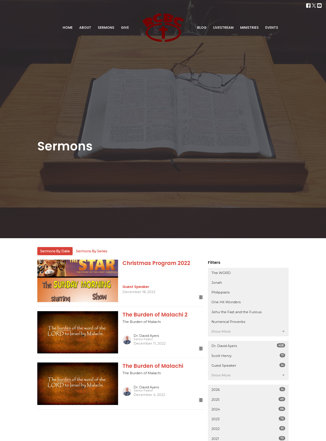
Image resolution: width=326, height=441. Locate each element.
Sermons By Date (55, 251)
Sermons (106, 27)
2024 (248, 409)
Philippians (220, 292)
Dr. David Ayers (248, 345)
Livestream (223, 27)
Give (125, 27)
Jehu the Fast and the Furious (236, 312)
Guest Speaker (248, 365)
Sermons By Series (91, 251)
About (85, 27)
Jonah (216, 282)
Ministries (249, 27)
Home (68, 27)
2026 (248, 389)
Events (271, 27)
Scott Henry (248, 355)
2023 (248, 418)
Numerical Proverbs (228, 322)
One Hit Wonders (226, 302)
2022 (248, 428)
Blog (202, 27)
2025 (248, 399)
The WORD (221, 273)
